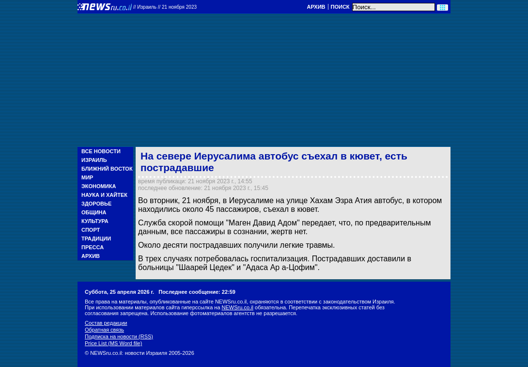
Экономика (98, 186)
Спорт (90, 230)
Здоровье (96, 204)
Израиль (94, 160)
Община (93, 212)
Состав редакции (106, 323)
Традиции (96, 238)
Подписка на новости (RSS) (119, 336)
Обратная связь (104, 330)
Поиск (340, 7)
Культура (95, 221)
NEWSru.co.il (237, 307)
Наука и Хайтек (104, 195)
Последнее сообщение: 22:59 (196, 292)
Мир (87, 177)
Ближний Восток (107, 169)
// (165, 7)
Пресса (92, 247)
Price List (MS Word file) (113, 343)
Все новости (101, 151)
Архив (316, 7)
